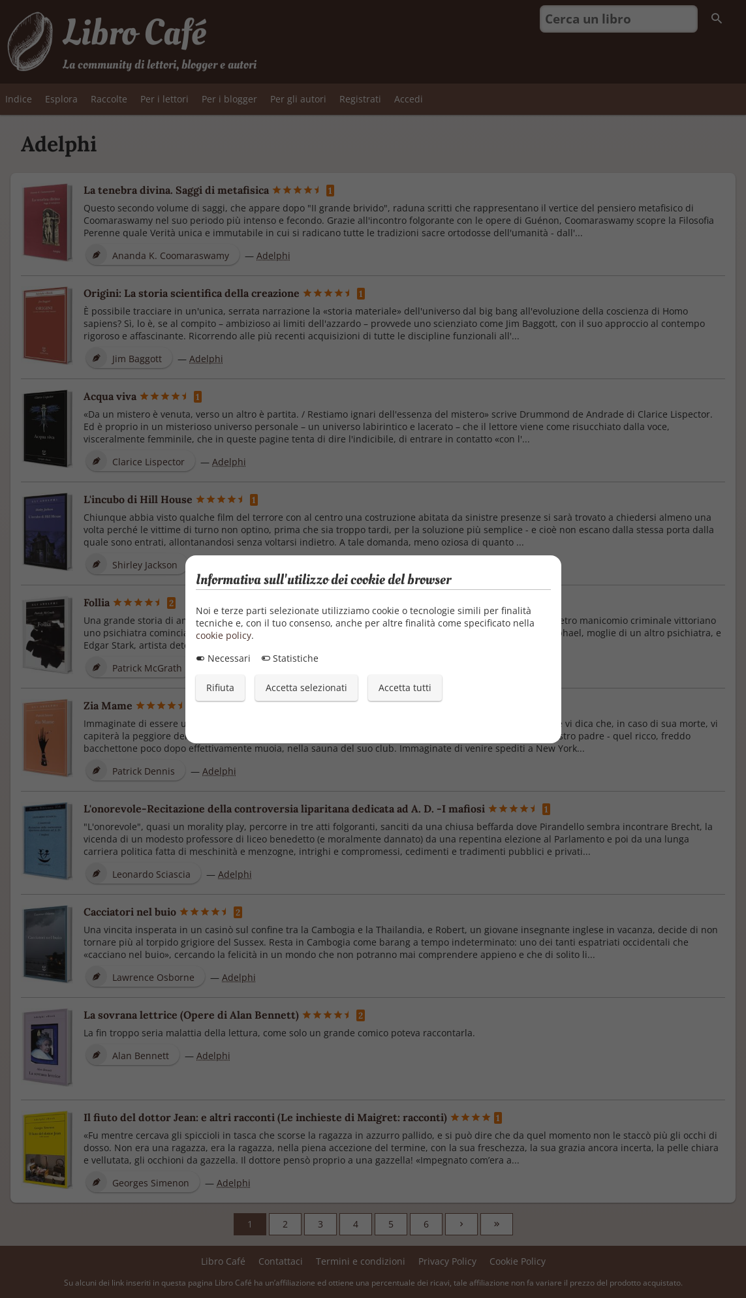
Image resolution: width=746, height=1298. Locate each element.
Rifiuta (220, 687)
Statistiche (290, 658)
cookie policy (223, 635)
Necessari (223, 658)
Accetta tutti (405, 687)
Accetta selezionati (306, 687)
